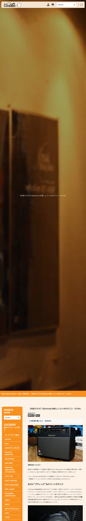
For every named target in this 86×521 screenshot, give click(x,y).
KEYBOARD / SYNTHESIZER (10, 494)
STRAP (7, 517)
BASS (7, 443)
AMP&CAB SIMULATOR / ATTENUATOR (10, 469)
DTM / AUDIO (9, 489)
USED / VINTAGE (11, 480)
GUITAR (8, 439)
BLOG (37, 415)
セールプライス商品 (12, 435)
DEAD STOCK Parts (12, 508)
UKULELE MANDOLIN (9, 453)
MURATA (31, 415)
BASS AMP (9, 463)
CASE (7, 513)
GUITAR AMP (9, 459)
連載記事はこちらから (34, 465)
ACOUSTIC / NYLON (12, 448)
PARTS (7, 504)
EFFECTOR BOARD (11, 485)
